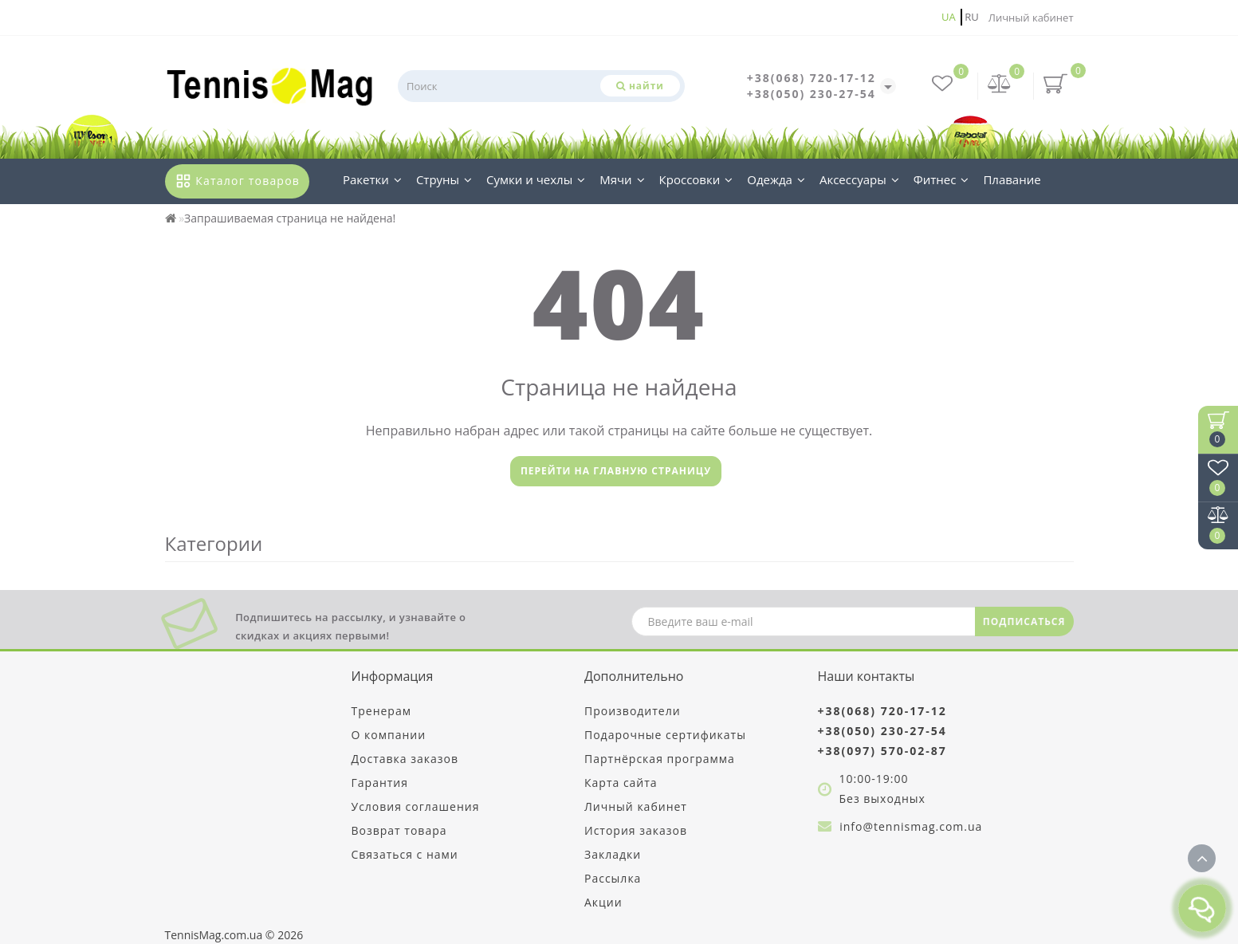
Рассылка (612, 878)
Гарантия (380, 782)
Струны (444, 179)
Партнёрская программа (659, 758)
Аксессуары (859, 179)
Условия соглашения (416, 806)
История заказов (635, 830)
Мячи (621, 179)
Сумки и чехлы (535, 179)
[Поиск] (640, 85)
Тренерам (381, 710)
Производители (632, 710)
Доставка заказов (405, 758)
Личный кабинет (1031, 17)
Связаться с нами (405, 854)
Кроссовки (696, 179)
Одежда (776, 179)
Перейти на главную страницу (616, 471)
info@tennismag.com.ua (910, 826)
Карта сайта (621, 782)
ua (948, 17)
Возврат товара (399, 830)
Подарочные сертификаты (665, 734)
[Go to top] (1202, 858)
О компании (389, 734)
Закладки (612, 854)
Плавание (1011, 179)
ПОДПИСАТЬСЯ (1024, 621)
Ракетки (372, 179)
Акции (603, 902)
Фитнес (941, 179)
